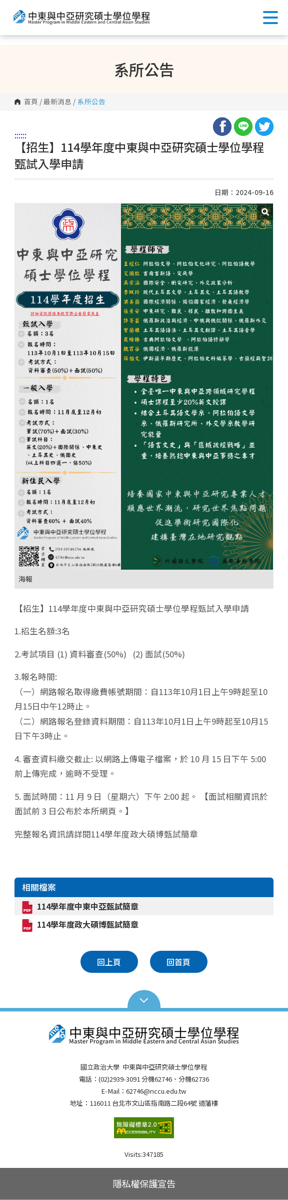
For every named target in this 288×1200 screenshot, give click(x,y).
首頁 (31, 101)
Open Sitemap (144, 999)
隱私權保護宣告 (144, 1183)
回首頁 (178, 962)
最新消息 (58, 101)
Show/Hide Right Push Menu (270, 17)
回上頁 (109, 962)
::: (17, 135)
